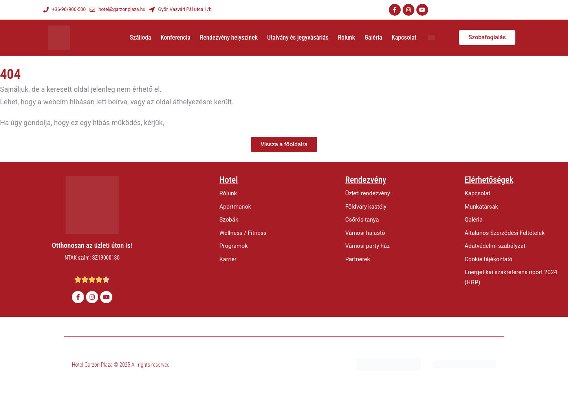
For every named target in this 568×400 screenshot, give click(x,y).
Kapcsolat (404, 37)
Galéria (373, 37)
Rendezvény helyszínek (229, 37)
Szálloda (140, 37)
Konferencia (176, 37)
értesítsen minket (193, 122)
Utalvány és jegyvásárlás (297, 37)
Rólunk (346, 37)
